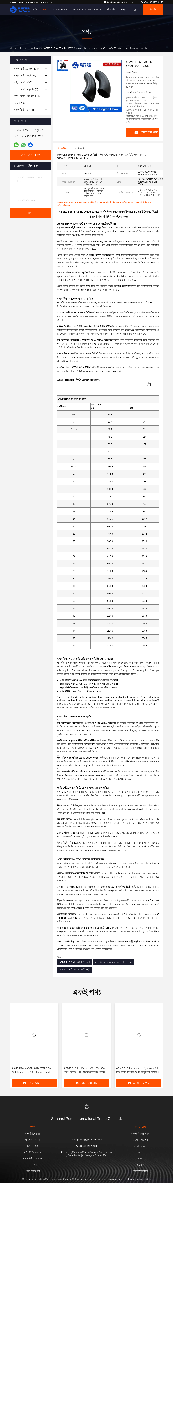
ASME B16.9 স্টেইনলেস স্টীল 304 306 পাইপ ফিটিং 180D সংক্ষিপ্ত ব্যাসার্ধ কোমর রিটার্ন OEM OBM (84, 1070)
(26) (25, 75)
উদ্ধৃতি (153, 9)
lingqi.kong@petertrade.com (119, 2)
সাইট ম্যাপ (140, 1165)
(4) (20, 103)
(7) (23, 82)
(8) (26, 89)
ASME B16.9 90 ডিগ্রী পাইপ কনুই (74, 962)
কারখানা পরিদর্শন (140, 1140)
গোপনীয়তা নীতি (140, 1171)
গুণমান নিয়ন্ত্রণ (140, 1146)
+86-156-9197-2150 (152, 2)
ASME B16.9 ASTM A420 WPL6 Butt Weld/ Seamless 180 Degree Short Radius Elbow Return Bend (32, 1070)
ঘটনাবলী (111, 9)
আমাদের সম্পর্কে (60, 9)
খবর (140, 1152)
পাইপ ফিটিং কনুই (32, 48)
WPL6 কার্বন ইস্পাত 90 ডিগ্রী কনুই (74, 969)
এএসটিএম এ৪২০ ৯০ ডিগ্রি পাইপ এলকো (113, 962)
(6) (27, 96)
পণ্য (44, 9)
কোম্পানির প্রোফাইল (140, 1133)
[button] (17, 1042)
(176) (26, 68)
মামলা (140, 1158)
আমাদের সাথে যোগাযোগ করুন (87, 9)
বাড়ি (35, 9)
